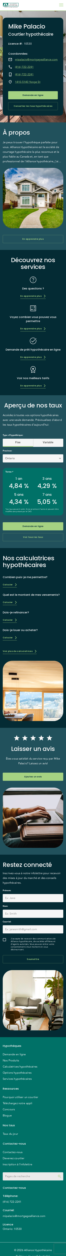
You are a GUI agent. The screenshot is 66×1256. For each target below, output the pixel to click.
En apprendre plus (33, 239)
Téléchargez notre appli (17, 1103)
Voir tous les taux (33, 537)
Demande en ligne (33, 95)
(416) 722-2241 (24, 67)
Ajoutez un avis (33, 777)
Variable (48, 442)
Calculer (10, 584)
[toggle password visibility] (59, 1176)
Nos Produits (11, 1061)
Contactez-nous (13, 1152)
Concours (9, 1109)
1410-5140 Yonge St (27, 82)
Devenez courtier (13, 1158)
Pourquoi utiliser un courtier (20, 1097)
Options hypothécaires (17, 1073)
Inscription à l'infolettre (17, 1164)
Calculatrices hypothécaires (20, 1067)
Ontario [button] (10, 458)
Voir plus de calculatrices (20, 651)
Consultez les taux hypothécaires (33, 106)
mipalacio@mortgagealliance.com (36, 60)
